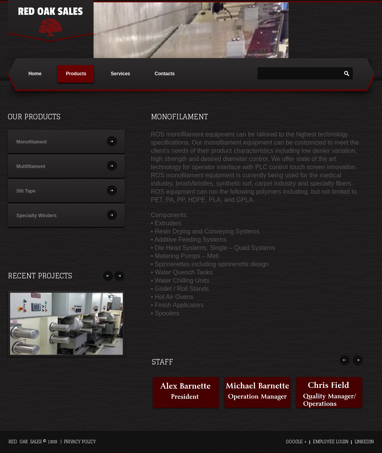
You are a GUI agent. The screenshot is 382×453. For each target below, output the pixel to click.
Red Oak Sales (51, 21)
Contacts (165, 73)
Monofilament (31, 142)
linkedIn (364, 442)
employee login (330, 442)
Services (120, 73)
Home (34, 73)
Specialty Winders (36, 215)
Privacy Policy (80, 442)
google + (296, 442)
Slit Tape (25, 191)
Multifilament (30, 166)
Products (76, 73)
